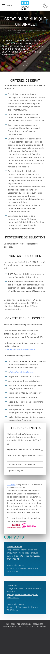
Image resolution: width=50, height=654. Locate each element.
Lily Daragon (12, 585)
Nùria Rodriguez (14, 546)
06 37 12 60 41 (13, 559)
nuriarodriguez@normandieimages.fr (24, 555)
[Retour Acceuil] (25, 5)
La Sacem (11, 484)
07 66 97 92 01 (13, 597)
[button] (7, 5)
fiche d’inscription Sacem (21, 372)
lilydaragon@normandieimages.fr (19, 349)
